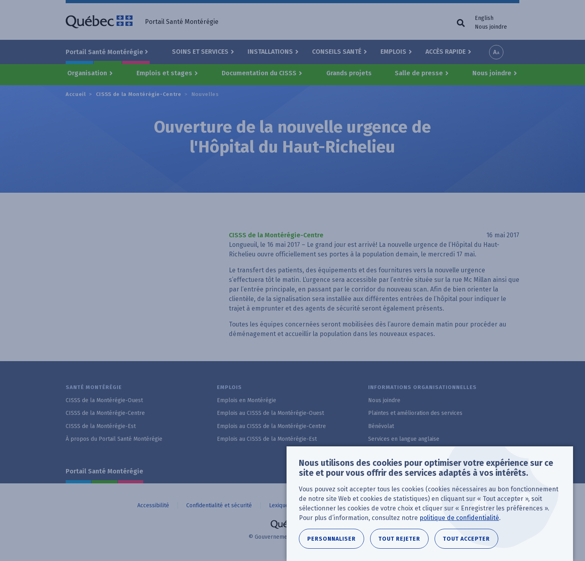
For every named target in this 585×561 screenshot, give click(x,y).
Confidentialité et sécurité (219, 505)
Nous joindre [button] (491, 73)
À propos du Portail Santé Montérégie (114, 439)
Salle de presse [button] (419, 73)
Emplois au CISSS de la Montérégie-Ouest (270, 413)
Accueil (76, 94)
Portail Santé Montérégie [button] (104, 52)
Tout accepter (466, 539)
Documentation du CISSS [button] (259, 73)
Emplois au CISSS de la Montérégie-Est (267, 439)
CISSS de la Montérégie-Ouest (104, 400)
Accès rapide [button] (445, 51)
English (484, 18)
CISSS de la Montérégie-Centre (138, 94)
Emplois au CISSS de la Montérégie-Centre (271, 426)
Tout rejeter (399, 539)
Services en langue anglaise (403, 439)
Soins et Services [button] (200, 51)
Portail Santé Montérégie (104, 471)
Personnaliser (331, 539)
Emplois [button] (393, 51)
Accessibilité (153, 505)
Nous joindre (491, 26)
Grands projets (349, 73)
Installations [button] (270, 51)
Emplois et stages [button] (164, 73)
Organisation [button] (87, 73)
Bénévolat (381, 426)
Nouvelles (205, 94)
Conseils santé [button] (336, 51)
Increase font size (496, 52)
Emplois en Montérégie (246, 400)
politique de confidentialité (459, 518)
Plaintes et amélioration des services (415, 413)
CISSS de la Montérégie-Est (101, 426)
